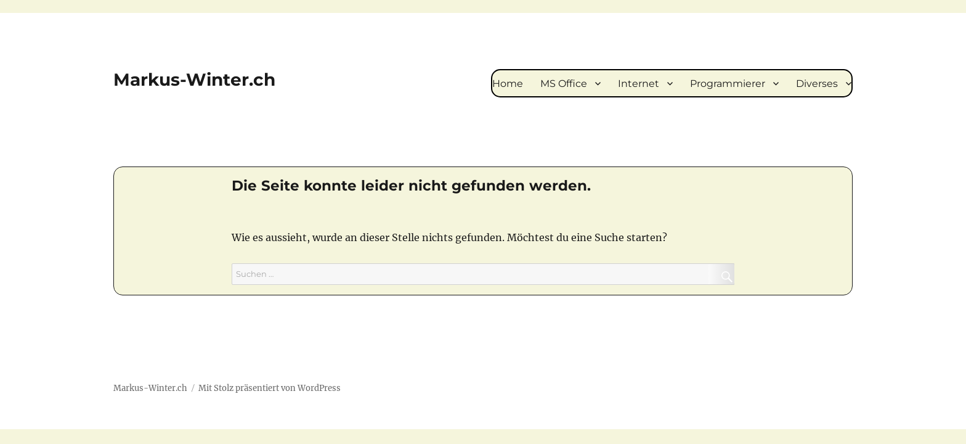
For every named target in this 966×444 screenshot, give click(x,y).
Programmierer (727, 83)
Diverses (817, 83)
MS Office (563, 83)
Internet (638, 83)
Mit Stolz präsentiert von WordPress (269, 388)
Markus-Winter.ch (194, 79)
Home (507, 83)
